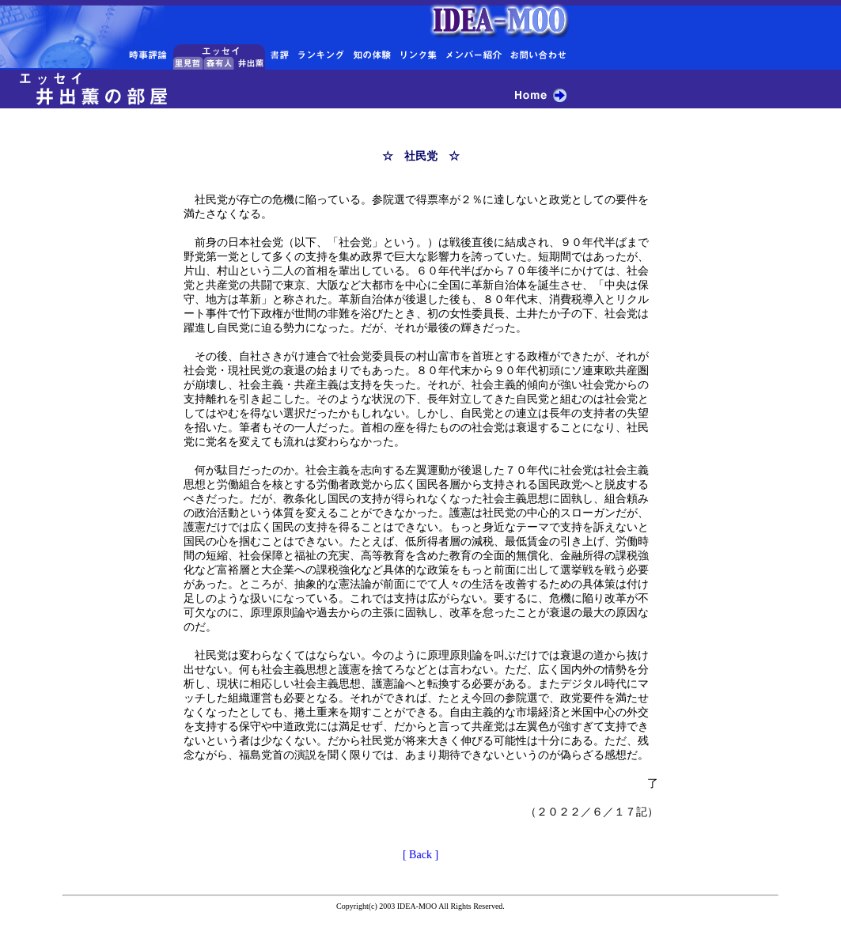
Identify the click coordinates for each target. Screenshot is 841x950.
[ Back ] (420, 855)
